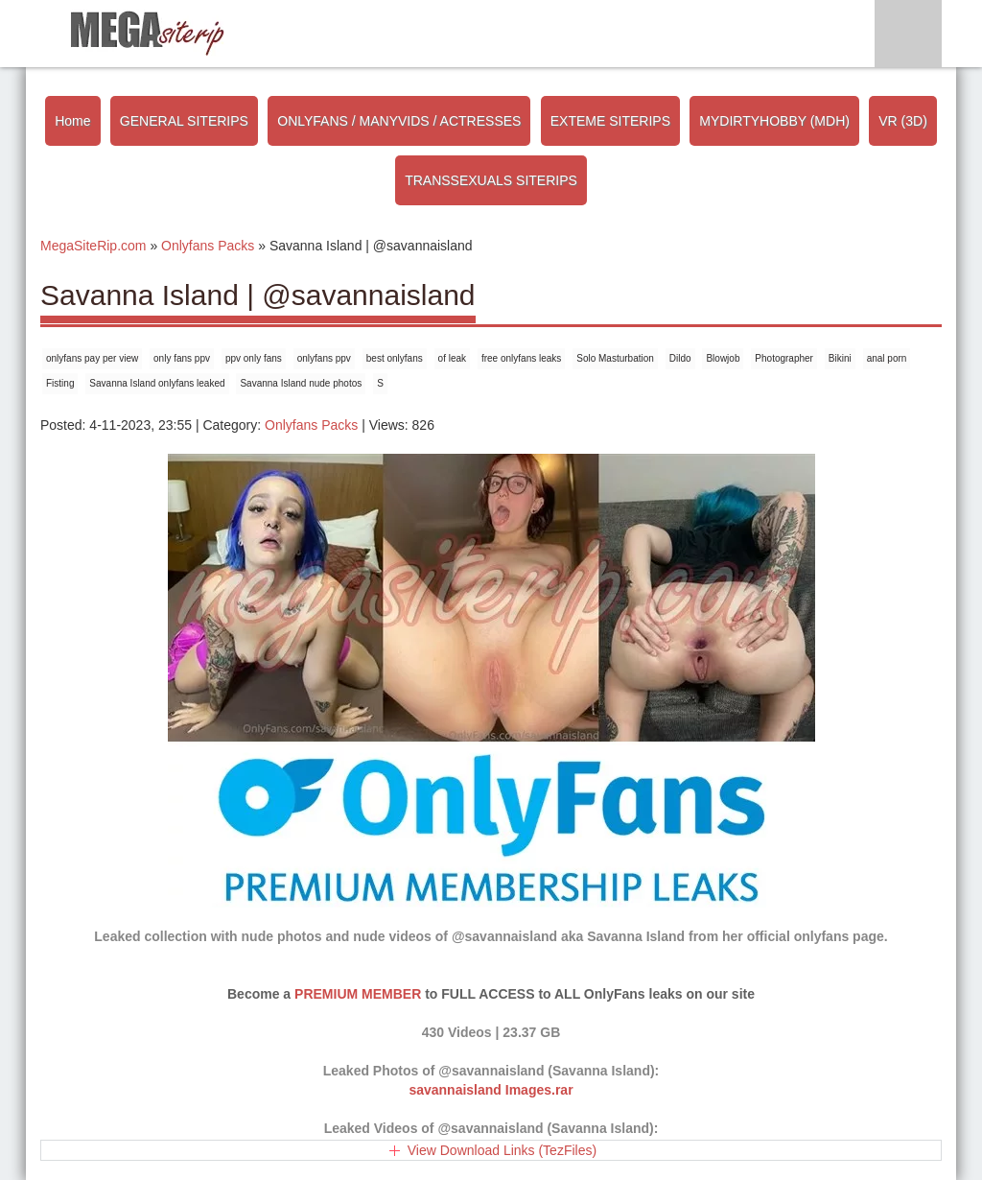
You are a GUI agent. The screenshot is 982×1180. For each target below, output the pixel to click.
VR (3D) (902, 121)
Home (72, 121)
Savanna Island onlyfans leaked (156, 383)
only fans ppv (181, 358)
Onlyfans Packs (311, 425)
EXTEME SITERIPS (610, 121)
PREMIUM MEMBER (357, 994)
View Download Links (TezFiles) (502, 1150)
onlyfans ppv (324, 358)
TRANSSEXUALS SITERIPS (491, 180)
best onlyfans (394, 358)
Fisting (60, 383)
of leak (452, 358)
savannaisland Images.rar (491, 1089)
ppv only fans (253, 358)
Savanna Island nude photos (301, 383)
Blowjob (722, 358)
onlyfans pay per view (92, 358)
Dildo (680, 358)
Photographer (784, 358)
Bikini (840, 358)
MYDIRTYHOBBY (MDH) (774, 121)
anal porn (887, 358)
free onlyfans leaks (521, 358)
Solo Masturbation (615, 358)
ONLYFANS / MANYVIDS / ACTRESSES (399, 121)
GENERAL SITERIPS (184, 121)
